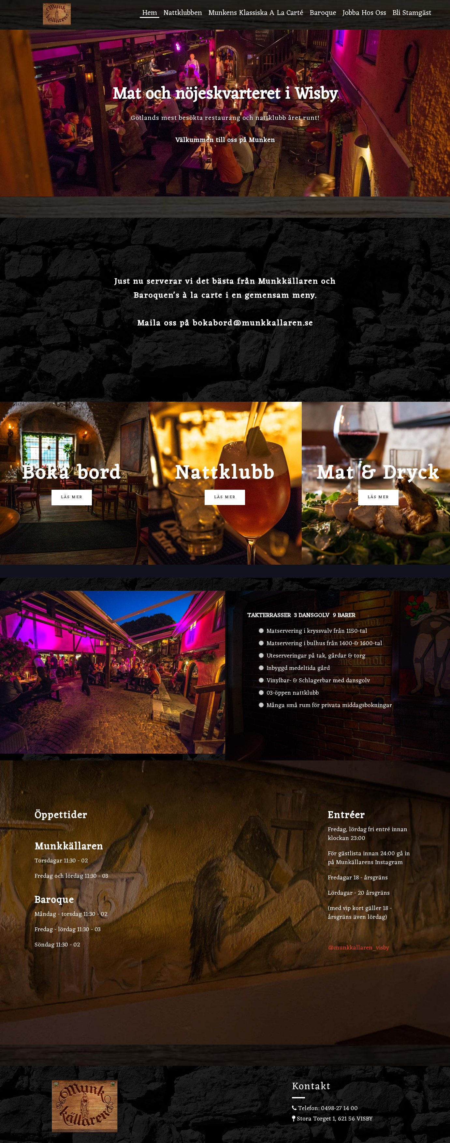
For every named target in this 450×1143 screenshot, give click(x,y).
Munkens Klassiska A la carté (255, 14)
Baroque (323, 14)
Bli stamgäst (411, 14)
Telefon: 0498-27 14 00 (325, 1108)
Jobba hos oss (364, 14)
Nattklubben (182, 14)
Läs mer (71, 497)
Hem (149, 14)
